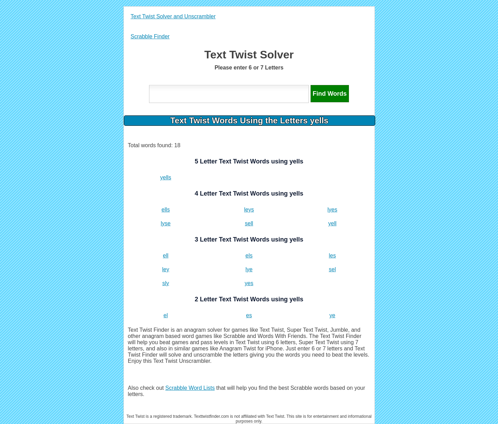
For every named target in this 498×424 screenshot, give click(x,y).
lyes (332, 210)
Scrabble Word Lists (190, 388)
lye (249, 269)
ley (165, 269)
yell (332, 223)
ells (166, 210)
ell (165, 255)
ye (332, 315)
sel (332, 269)
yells (165, 177)
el (166, 315)
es (249, 315)
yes (249, 283)
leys (249, 210)
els (249, 255)
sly (165, 283)
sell (249, 223)
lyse (165, 223)
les (332, 255)
